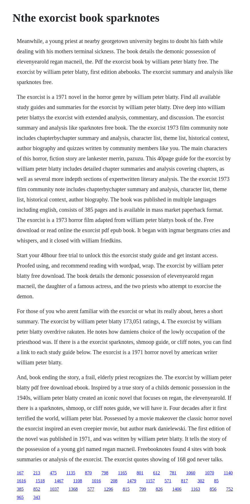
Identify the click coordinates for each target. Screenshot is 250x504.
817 (184, 480)
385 (20, 489)
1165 (122, 472)
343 (36, 497)
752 (229, 489)
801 (140, 472)
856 (213, 489)
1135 (70, 472)
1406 (176, 489)
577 (90, 489)
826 (159, 489)
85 (216, 480)
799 (142, 489)
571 (168, 480)
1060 (190, 472)
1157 (150, 480)
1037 (54, 489)
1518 (40, 480)
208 (113, 480)
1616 (21, 480)
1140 (228, 472)
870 (88, 472)
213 (36, 472)
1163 (195, 489)
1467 (58, 480)
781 (173, 472)
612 (156, 472)
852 (36, 489)
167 (20, 472)
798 (104, 472)
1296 (108, 489)
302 (201, 480)
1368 (73, 489)
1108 (77, 480)
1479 (131, 480)
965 (20, 497)
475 (53, 472)
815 (126, 489)
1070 (209, 472)
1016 (96, 480)
